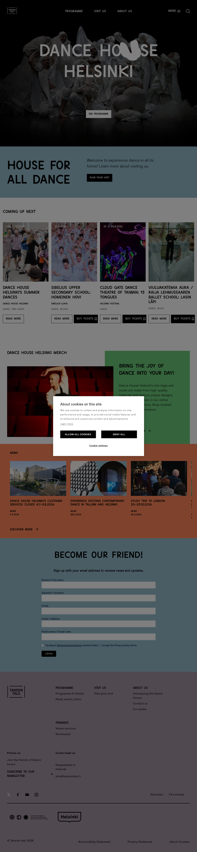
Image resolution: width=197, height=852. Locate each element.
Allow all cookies (78, 434)
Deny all (119, 434)
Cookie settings (98, 445)
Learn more (66, 424)
